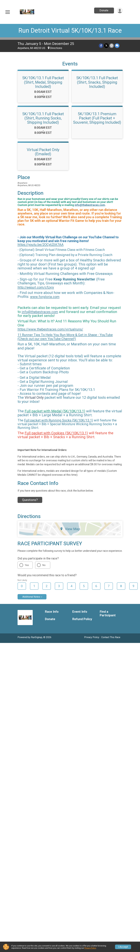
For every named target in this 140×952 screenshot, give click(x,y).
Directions (56, 48)
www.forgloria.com (44, 297)
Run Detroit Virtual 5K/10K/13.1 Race (70, 30)
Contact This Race (110, 637)
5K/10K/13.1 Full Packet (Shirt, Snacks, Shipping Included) (97, 82)
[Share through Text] (117, 45)
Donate (104, 10)
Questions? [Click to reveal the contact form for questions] (30, 500)
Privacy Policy (91, 637)
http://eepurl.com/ (31, 287)
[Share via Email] (111, 45)
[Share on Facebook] (101, 45)
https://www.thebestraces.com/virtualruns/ (50, 329)
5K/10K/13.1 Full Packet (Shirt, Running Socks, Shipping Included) (43, 118)
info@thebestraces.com (90, 205)
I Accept (123, 946)
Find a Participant (108, 613)
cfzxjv (49, 287)
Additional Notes (31, 596)
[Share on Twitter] (106, 45)
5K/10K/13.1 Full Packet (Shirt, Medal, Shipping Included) (43, 82)
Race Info (52, 611)
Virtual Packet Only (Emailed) (43, 151)
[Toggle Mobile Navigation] (8, 12)
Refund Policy (82, 619)
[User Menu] (120, 10)
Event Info (79, 611)
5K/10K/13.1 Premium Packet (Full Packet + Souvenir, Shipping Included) (97, 118)
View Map (70, 529)
